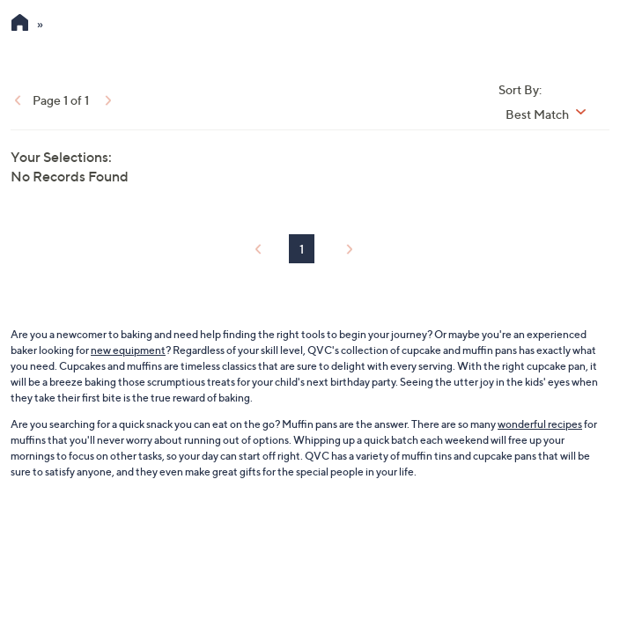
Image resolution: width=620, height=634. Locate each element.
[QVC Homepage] (19, 24)
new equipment (128, 350)
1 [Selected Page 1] (301, 248)
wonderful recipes (540, 424)
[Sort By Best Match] (552, 114)
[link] (16, 99)
